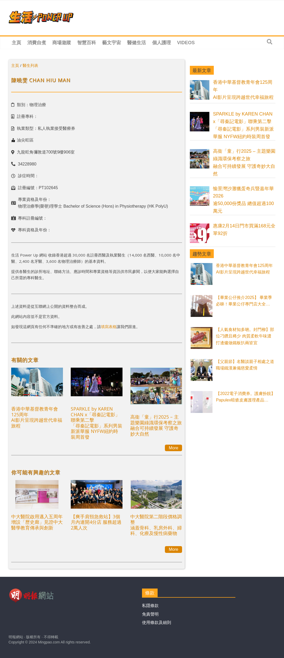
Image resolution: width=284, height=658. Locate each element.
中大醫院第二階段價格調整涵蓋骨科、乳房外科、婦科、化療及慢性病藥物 (156, 524)
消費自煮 (36, 42)
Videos (186, 42)
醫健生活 (136, 42)
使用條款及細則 (156, 622)
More (173, 448)
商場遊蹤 (61, 42)
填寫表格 (109, 326)
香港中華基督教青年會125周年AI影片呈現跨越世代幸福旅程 (36, 417)
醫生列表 (30, 65)
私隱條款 (150, 605)
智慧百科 (86, 42)
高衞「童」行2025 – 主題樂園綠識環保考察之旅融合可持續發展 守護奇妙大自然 (156, 425)
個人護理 (161, 42)
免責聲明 (150, 614)
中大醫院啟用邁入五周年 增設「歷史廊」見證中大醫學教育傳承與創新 (37, 522)
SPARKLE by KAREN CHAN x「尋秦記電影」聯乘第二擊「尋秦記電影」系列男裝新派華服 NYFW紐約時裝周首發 (96, 423)
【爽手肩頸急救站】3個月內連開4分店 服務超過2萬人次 (96, 522)
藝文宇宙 (111, 42)
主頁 (16, 42)
